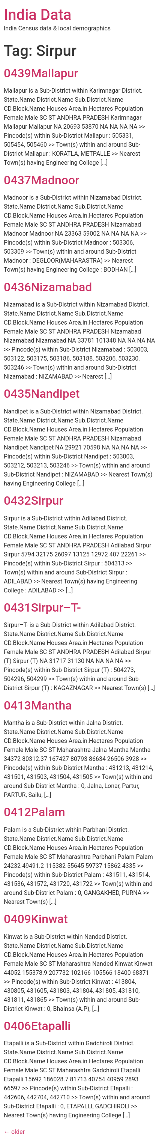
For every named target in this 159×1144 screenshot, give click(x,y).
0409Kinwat (36, 919)
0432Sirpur (33, 500)
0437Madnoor (41, 180)
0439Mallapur (41, 73)
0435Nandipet (42, 393)
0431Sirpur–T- (42, 607)
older (14, 1131)
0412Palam (34, 812)
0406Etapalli (37, 1026)
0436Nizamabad (48, 287)
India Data (37, 15)
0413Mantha (38, 705)
